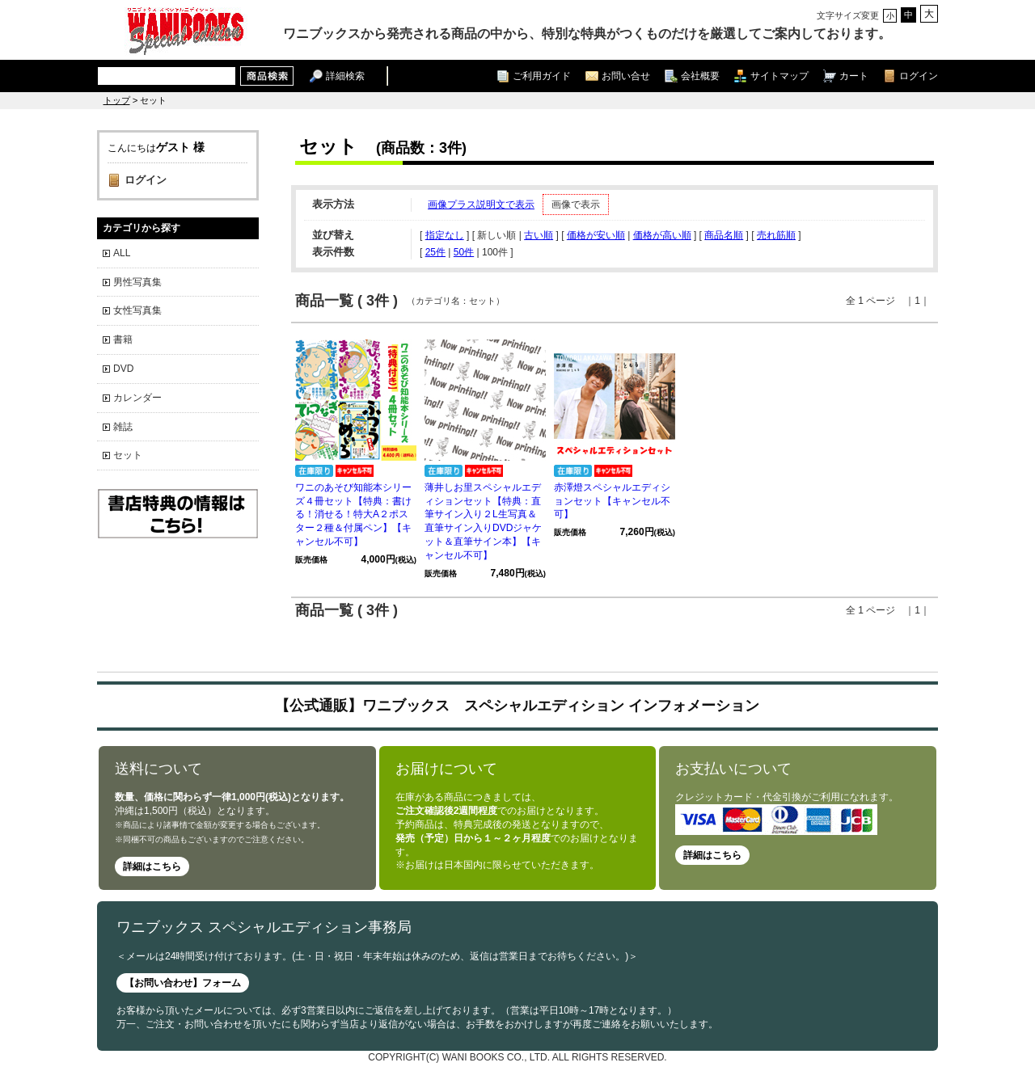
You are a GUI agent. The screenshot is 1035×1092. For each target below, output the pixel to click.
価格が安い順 (596, 235)
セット (127, 455)
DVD (123, 368)
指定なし (444, 235)
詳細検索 (345, 75)
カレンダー (137, 397)
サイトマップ (779, 75)
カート (853, 75)
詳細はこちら (152, 866)
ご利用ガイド (542, 75)
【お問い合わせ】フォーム (183, 983)
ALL (121, 253)
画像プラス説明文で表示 (481, 204)
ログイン (918, 75)
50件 (464, 252)
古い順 (538, 235)
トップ (117, 100)
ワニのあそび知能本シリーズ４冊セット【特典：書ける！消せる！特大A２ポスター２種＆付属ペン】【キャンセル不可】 (353, 514)
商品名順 (723, 235)
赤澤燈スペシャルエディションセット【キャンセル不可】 (612, 501)
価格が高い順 (662, 235)
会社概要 (700, 75)
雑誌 (123, 426)
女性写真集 (137, 310)
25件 (435, 252)
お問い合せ (626, 75)
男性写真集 (137, 282)
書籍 (123, 339)
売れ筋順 (776, 235)
